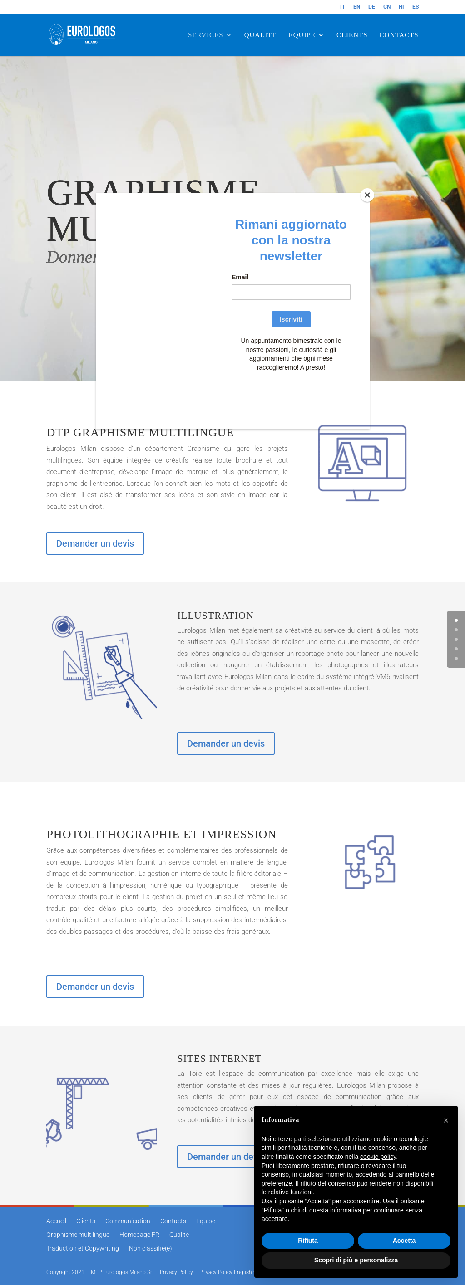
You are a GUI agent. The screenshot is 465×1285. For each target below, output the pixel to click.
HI (401, 7)
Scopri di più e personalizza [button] (356, 1260)
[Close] (367, 195)
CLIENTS (352, 35)
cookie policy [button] (378, 1156)
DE (371, 7)
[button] (446, 1120)
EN (356, 7)
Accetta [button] (404, 1240)
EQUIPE (302, 35)
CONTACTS (399, 35)
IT (342, 7)
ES (415, 7)
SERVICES (205, 35)
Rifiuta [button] (308, 1240)
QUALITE (260, 35)
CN (387, 7)
